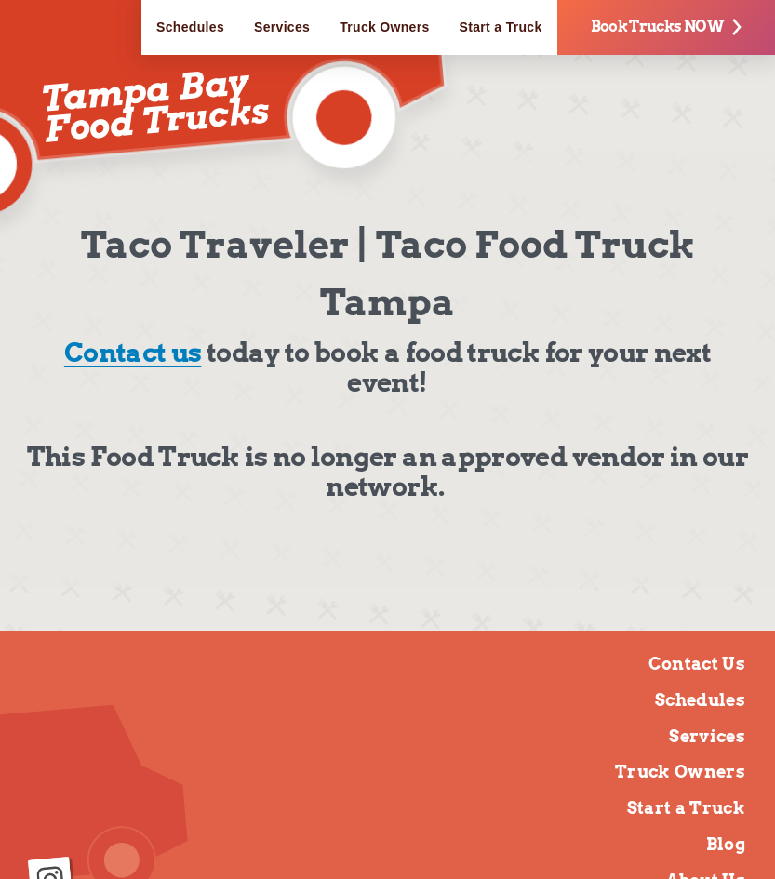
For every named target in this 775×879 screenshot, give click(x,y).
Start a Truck (501, 27)
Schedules (190, 27)
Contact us (133, 352)
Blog (725, 844)
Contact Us (696, 663)
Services (282, 27)
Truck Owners (384, 27)
